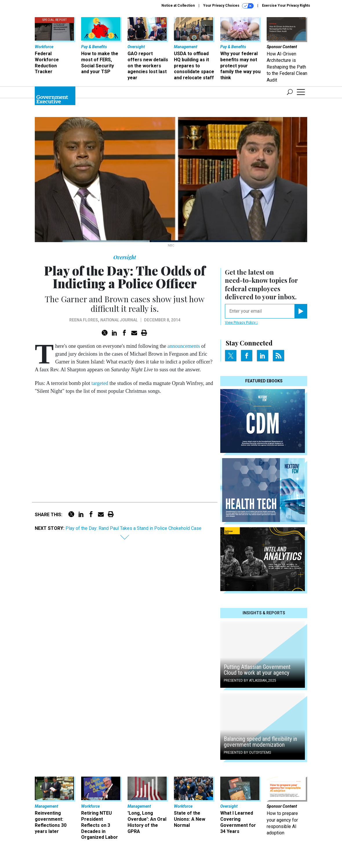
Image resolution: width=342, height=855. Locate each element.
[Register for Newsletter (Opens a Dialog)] (300, 311)
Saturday (120, 369)
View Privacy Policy (241, 323)
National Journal (119, 320)
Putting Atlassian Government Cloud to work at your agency (257, 669)
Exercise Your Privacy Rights (286, 5)
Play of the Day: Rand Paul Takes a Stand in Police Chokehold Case (133, 528)
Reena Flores (83, 320)
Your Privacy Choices (228, 5)
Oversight (124, 257)
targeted (100, 383)
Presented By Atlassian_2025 (250, 680)
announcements (184, 346)
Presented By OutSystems (247, 752)
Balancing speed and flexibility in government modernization (260, 741)
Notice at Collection (178, 5)
